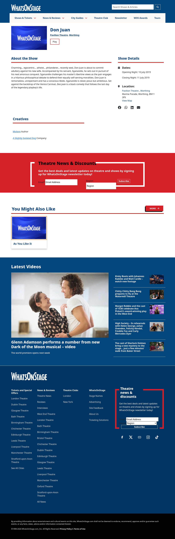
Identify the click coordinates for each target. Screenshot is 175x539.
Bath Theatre (17, 416)
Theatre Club (101, 17)
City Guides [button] (79, 17)
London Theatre (19, 398)
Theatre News (44, 395)
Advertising (95, 401)
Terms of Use (79, 529)
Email (41, 182)
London (67, 395)
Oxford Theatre (45, 486)
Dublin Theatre (19, 404)
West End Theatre (46, 413)
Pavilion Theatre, (59, 35)
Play (55, 41)
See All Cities (17, 468)
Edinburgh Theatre (20, 434)
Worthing (74, 35)
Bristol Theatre (44, 438)
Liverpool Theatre (20, 446)
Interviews (42, 407)
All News (41, 501)
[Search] (133, 7)
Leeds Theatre (18, 440)
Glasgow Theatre (19, 410)
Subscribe (124, 181)
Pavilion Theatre (130, 90)
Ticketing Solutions (99, 420)
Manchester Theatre (21, 452)
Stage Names (96, 395)
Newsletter (121, 17)
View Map (127, 100)
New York (68, 401)
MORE (154, 208)
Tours (157, 17)
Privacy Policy (66, 529)
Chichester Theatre (21, 428)
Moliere (17, 131)
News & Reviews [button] (53, 17)
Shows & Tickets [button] (25, 17)
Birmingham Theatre (22, 422)
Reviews (41, 401)
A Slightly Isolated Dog (24, 138)
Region (89, 180)
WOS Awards (141, 17)
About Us (94, 413)
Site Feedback (96, 407)
